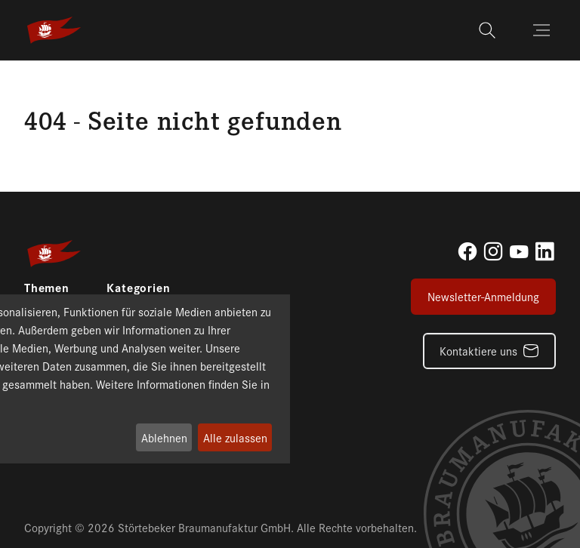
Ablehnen (164, 437)
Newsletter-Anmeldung (483, 296)
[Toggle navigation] (543, 30)
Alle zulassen (235, 437)
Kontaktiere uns (478, 351)
